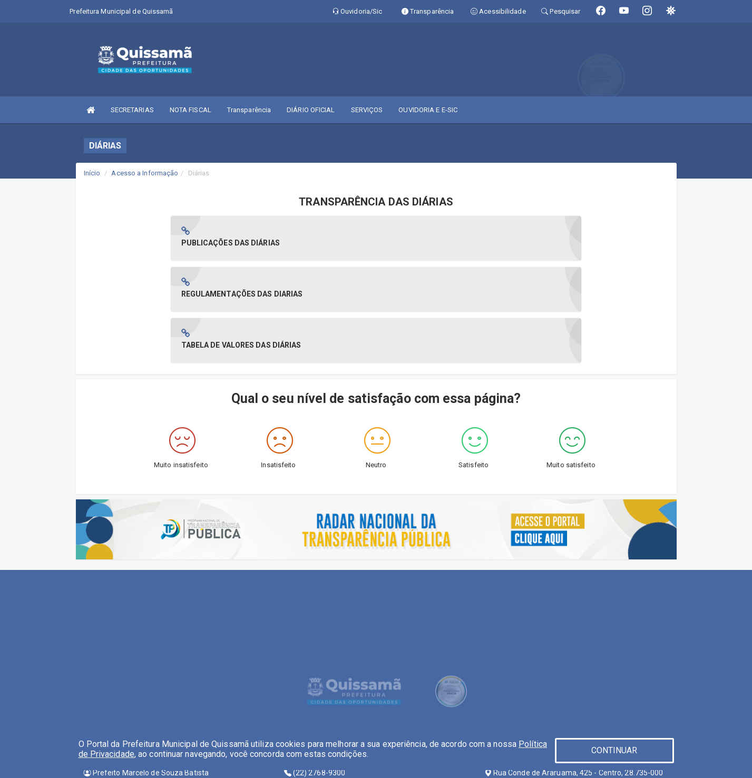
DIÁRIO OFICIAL (311, 110)
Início (92, 173)
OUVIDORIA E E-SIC (427, 110)
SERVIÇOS (367, 110)
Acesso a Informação (144, 173)
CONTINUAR (614, 750)
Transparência (249, 110)
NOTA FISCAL (190, 110)
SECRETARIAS (132, 110)
